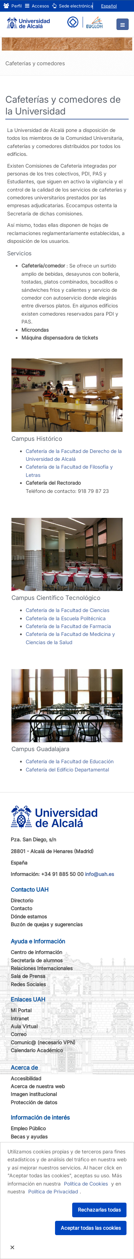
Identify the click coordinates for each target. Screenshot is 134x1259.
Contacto (21, 908)
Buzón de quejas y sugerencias (47, 924)
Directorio (22, 900)
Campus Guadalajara (40, 749)
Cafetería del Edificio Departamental (67, 769)
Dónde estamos (29, 916)
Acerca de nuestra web (38, 1086)
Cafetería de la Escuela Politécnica (66, 618)
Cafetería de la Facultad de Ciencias (67, 610)
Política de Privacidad (53, 1191)
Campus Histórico (36, 438)
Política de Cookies (86, 1184)
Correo (18, 1034)
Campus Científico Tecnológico (55, 597)
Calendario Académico (37, 1050)
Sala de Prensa (28, 976)
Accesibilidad (26, 1078)
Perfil (13, 6)
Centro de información (36, 952)
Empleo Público (28, 1128)
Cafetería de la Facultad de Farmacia (68, 626)
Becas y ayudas (29, 1136)
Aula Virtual (24, 1026)
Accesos (37, 6)
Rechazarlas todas (99, 1210)
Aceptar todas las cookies (91, 1228)
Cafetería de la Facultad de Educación (70, 761)
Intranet (20, 1018)
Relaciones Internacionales (42, 968)
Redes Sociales (28, 984)
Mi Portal (21, 1010)
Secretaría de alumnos (37, 960)
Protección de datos (34, 1102)
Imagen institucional (34, 1094)
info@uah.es (99, 874)
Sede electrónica (72, 6)
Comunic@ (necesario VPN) (43, 1042)
